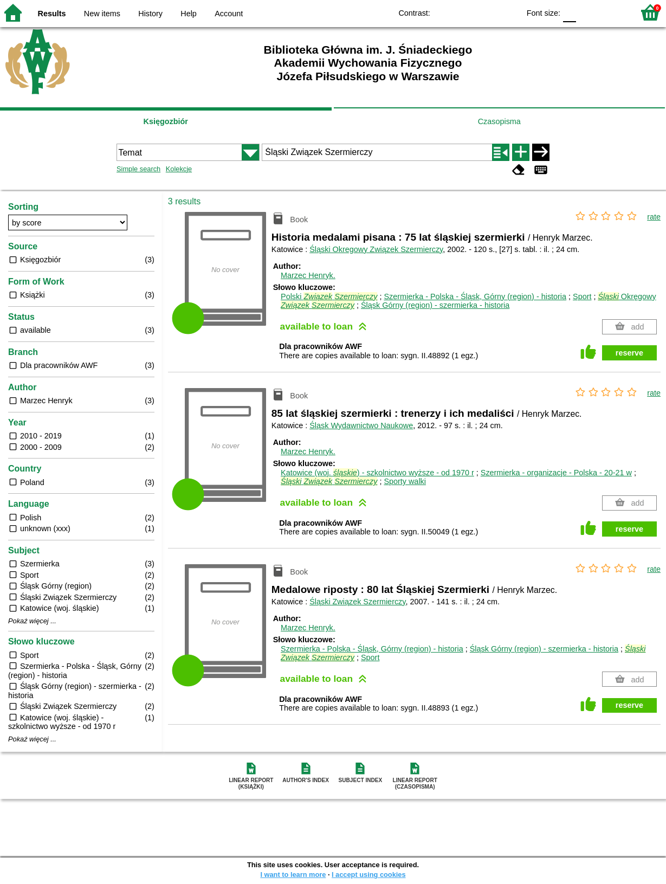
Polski (329, 296)
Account (229, 13)
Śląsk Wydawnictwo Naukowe (361, 425)
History (150, 13)
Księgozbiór (166, 121)
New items (102, 13)
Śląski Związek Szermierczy (357, 601)
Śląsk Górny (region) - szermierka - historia (435, 305)
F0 (569, 12)
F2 (613, 12)
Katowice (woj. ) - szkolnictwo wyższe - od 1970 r (377, 472)
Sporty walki (405, 481)
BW (464, 12)
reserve (629, 353)
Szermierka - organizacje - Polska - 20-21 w (556, 472)
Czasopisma (499, 121)
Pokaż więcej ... (32, 621)
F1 (588, 12)
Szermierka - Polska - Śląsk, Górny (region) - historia (475, 296)
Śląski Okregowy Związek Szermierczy (376, 249)
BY (508, 12)
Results (52, 13)
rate (654, 216)
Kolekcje (179, 169)
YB (486, 12)
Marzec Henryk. (308, 275)
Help (188, 13)
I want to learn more (293, 874)
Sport (582, 296)
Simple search (138, 169)
